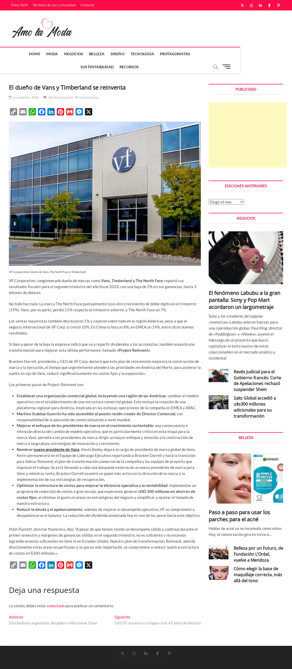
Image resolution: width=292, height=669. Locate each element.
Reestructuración (60, 84)
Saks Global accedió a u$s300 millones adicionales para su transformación (255, 394)
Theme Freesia (62, 660)
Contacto (87, 5)
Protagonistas (157, 54)
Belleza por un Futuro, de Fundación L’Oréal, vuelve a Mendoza (258, 541)
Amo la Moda (19, 659)
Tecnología (124, 54)
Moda (34, 54)
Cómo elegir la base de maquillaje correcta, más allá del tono (258, 562)
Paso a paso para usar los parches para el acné (239, 503)
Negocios (56, 54)
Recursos (227, 54)
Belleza (79, 54)
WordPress (82, 660)
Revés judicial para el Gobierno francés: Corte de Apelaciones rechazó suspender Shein (257, 368)
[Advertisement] (248, 122)
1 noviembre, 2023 (24, 84)
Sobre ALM (19, 5)
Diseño (100, 54)
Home (17, 54)
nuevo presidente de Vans (56, 436)
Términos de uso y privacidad (54, 5)
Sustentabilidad (195, 54)
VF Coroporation (86, 84)
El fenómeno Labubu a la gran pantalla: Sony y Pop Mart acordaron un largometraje (244, 287)
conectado (56, 593)
